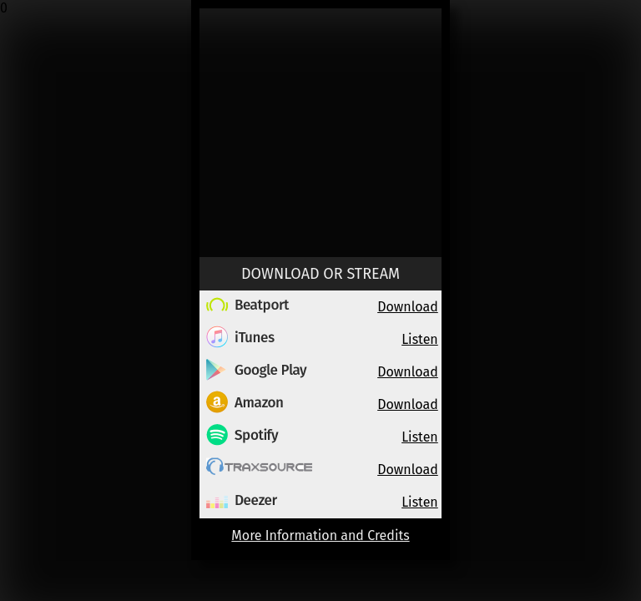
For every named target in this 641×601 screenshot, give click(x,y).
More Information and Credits (320, 535)
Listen (419, 339)
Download (407, 307)
